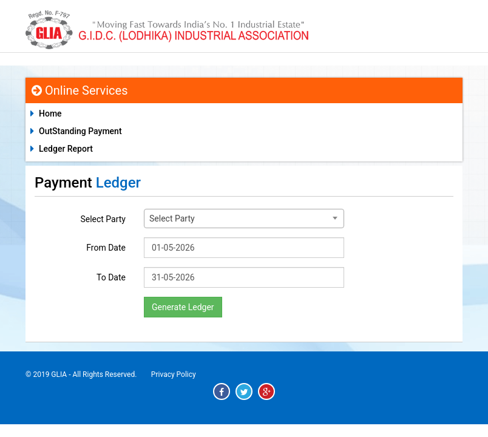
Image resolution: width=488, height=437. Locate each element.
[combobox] (244, 218)
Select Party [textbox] (172, 218)
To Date (111, 277)
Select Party (103, 219)
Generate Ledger (183, 307)
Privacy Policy (173, 374)
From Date (106, 247)
